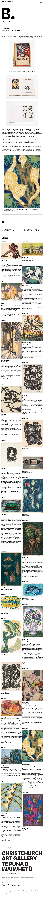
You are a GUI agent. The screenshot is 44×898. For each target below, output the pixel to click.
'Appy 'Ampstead (32, 343)
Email (3, 882)
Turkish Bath (32, 703)
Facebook (3, 222)
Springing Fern (32, 558)
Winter (11, 302)
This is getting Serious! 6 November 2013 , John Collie (11, 229)
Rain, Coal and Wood (32, 472)
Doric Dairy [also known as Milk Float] (11, 718)
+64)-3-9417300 (5, 881)
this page (18, 894)
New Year (32, 395)
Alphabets (32, 829)
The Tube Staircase (11, 361)
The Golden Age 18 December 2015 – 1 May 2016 (32, 413)
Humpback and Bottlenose (32, 599)
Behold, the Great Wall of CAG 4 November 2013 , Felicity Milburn (33, 229)
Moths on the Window (11, 588)
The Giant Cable (11, 766)
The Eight (11, 814)
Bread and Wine (11, 693)
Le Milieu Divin (11, 612)
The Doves (32, 449)
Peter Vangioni (17, 30)
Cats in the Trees (32, 764)
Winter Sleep (32, 515)
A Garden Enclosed (11, 515)
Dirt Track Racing (32, 286)
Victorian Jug (32, 640)
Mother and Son (11, 469)
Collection (3, 241)
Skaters (11, 415)
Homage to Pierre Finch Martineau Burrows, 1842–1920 (32, 259)
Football (11, 261)
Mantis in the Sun (11, 655)
